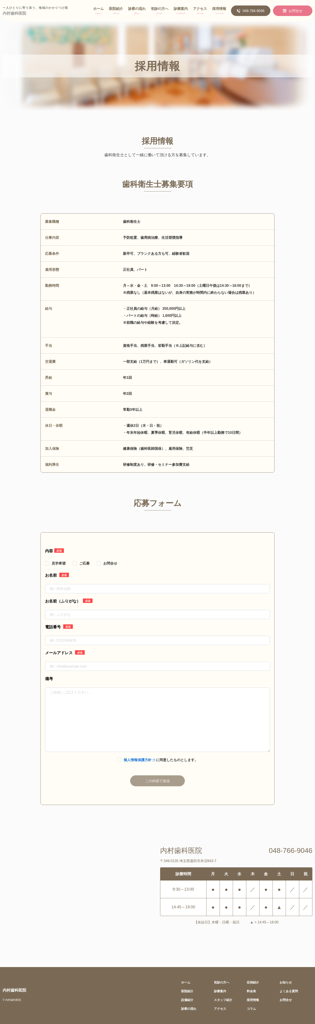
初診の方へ (159, 11)
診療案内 (181, 11)
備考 (49, 678)
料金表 (251, 991)
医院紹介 (116, 11)
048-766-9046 (250, 10)
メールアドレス (65, 652)
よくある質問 (289, 991)
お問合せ (293, 10)
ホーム (98, 11)
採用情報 (219, 11)
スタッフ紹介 (223, 999)
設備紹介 (187, 999)
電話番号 (59, 626)
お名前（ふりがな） (69, 601)
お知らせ (286, 982)
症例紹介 (253, 982)
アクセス (200, 11)
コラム (251, 1008)
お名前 (57, 575)
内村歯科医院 (14, 13)
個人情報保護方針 (139, 760)
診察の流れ (137, 11)
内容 (54, 550)
